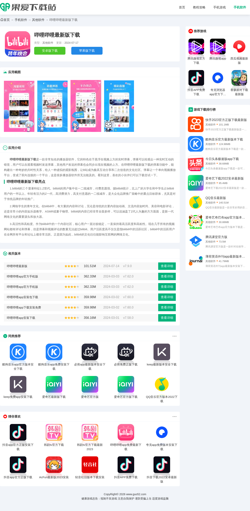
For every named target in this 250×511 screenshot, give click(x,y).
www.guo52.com (136, 494)
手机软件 (240, 7)
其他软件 (38, 19)
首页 (182, 7)
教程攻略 (199, 7)
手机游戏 (219, 7)
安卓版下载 (50, 50)
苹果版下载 (87, 50)
